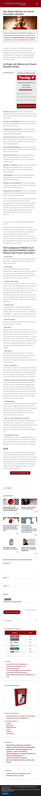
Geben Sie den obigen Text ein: (12, 601)
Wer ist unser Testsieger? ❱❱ (20, 473)
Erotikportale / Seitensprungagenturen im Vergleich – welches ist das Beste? (19, 750)
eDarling (9, 731)
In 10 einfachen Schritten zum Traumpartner (23, 37)
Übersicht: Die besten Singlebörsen (17, 664)
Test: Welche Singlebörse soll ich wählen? (19, 670)
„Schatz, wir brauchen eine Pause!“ (17, 758)
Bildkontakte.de (11, 727)
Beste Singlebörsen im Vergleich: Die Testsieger (21, 716)
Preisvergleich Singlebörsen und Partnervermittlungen (16, 667)
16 (35, 511)
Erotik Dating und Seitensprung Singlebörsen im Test (21, 676)
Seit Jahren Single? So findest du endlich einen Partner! (21, 761)
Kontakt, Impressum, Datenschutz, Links (18, 773)
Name (6, 577)
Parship (9, 723)
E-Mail (6, 586)
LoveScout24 (10, 733)
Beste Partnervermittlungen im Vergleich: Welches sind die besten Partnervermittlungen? (21, 746)
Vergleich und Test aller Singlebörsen (18, 718)
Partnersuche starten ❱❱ (26, 106)
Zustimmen (5, 793)
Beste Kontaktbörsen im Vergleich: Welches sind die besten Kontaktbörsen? (21, 754)
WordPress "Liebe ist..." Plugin (15, 775)
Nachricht (7, 563)
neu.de (9, 729)
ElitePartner (10, 725)
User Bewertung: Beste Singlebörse (17, 672)
